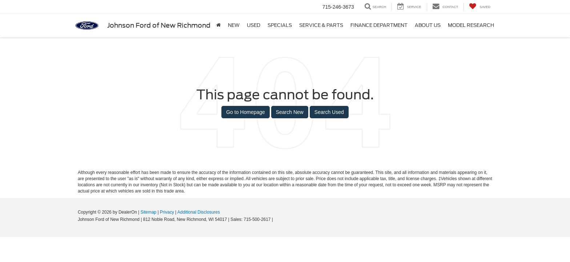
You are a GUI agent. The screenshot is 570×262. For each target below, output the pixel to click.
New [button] (234, 25)
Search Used (329, 112)
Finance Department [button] (379, 25)
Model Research (471, 25)
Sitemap (148, 212)
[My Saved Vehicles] (479, 7)
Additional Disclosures (198, 212)
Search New (290, 112)
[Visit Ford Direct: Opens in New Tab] (276, 219)
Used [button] (253, 25)
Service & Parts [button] (321, 25)
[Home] (218, 25)
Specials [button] (280, 25)
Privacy (167, 212)
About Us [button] (428, 25)
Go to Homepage (245, 112)
